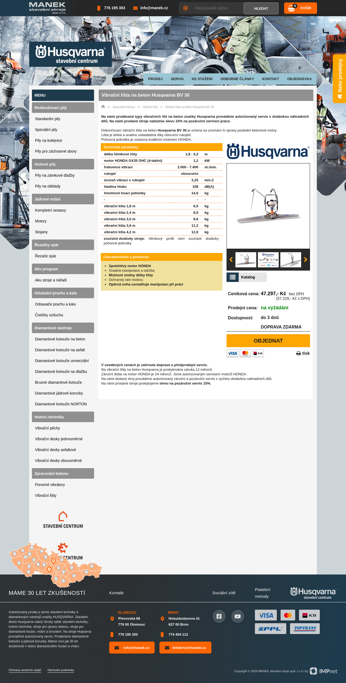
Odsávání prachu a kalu (56, 293)
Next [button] (305, 259)
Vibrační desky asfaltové (55, 450)
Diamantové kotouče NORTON (61, 404)
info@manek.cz (132, 647)
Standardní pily (47, 119)
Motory (41, 221)
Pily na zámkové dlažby (55, 175)
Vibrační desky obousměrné (58, 460)
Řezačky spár (47, 245)
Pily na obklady (48, 186)
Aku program (46, 269)
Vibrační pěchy (47, 428)
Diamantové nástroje (53, 328)
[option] (268, 206)
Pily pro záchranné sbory (56, 151)
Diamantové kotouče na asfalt (60, 350)
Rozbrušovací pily (51, 108)
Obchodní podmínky (61, 670)
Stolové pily (45, 164)
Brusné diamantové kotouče (58, 382)
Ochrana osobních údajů (25, 670)
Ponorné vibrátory (50, 484)
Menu (40, 95)
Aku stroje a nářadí (51, 280)
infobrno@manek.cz (185, 647)
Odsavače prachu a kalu (55, 304)
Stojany (41, 232)
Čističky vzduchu (49, 315)
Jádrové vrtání (48, 199)
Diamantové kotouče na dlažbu (61, 371)
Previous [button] (231, 259)
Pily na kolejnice (48, 140)
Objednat (268, 341)
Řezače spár (45, 256)
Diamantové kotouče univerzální (62, 361)
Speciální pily (46, 129)
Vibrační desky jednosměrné (59, 439)
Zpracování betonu (51, 473)
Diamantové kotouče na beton (60, 339)
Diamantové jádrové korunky (59, 393)
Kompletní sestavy (50, 210)
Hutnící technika (49, 417)
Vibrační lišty (45, 495)
